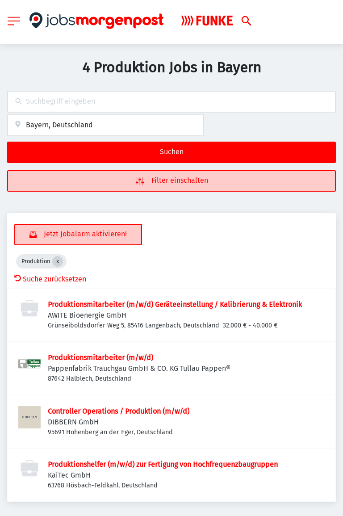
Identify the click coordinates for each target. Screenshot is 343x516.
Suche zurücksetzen (50, 279)
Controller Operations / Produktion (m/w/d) (118, 411)
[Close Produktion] (57, 261)
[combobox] (171, 102)
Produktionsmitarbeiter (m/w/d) (100, 357)
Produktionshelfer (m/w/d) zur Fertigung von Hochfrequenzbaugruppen (163, 464)
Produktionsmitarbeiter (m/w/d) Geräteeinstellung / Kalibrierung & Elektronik (175, 304)
